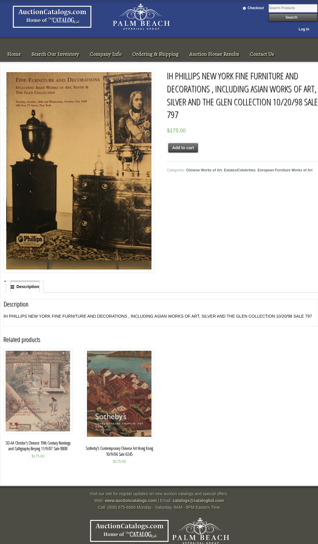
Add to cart (183, 147)
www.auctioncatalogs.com (131, 500)
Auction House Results (214, 54)
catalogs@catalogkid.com (198, 500)
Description (27, 286)
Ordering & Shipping (155, 54)
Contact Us (262, 54)
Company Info (106, 54)
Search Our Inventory (55, 54)
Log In (304, 29)
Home (14, 54)
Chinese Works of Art (204, 170)
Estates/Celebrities (240, 170)
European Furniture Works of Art (285, 170)
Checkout (256, 8)
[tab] (25, 287)
